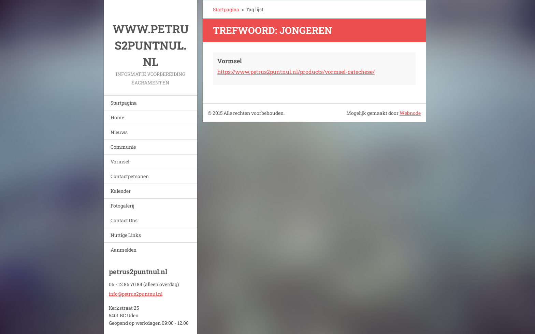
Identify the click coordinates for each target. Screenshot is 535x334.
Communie (123, 147)
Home (117, 117)
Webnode (410, 113)
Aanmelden (123, 249)
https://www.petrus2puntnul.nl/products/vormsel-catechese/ (296, 71)
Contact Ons (124, 220)
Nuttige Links (126, 235)
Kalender (121, 191)
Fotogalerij (122, 205)
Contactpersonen (130, 176)
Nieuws (119, 132)
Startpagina (124, 102)
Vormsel (120, 161)
